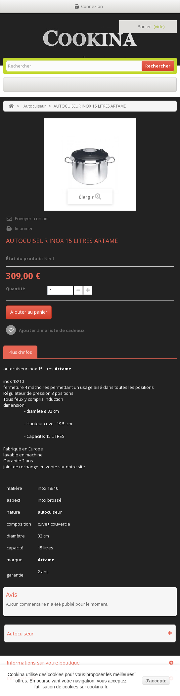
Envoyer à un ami (32, 218)
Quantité (15, 289)
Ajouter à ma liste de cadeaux (51, 330)
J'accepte (156, 680)
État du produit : (24, 258)
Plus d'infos (20, 352)
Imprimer (24, 228)
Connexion (92, 6)
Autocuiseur (34, 106)
